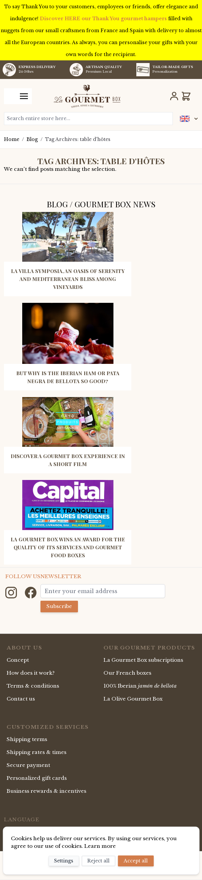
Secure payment (28, 765)
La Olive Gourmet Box (133, 699)
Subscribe (59, 606)
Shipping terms (27, 739)
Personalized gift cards (37, 778)
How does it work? (31, 673)
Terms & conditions (33, 686)
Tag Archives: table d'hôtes (77, 139)
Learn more (100, 846)
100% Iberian (140, 686)
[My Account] (174, 96)
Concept (18, 660)
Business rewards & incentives (46, 791)
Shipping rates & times (36, 752)
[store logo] (87, 96)
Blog (32, 139)
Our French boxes (127, 673)
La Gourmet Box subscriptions (143, 660)
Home (11, 139)
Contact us (21, 699)
